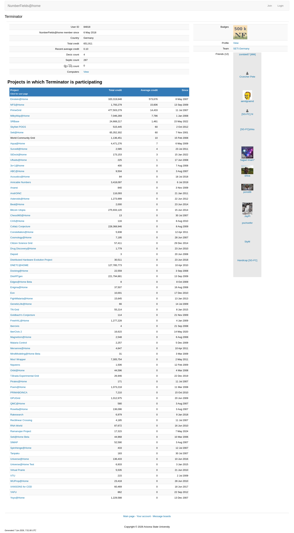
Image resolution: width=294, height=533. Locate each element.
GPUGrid (15, 398)
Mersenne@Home (20, 348)
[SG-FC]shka (247, 129)
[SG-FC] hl (247, 114)
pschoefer (247, 222)
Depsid (14, 254)
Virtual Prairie (17, 470)
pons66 (247, 192)
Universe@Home (19, 459)
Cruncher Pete (247, 76)
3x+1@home (17, 165)
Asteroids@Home (19, 198)
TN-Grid (14, 309)
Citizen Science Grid (21, 243)
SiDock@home (18, 154)
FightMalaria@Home (21, 298)
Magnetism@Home (20, 337)
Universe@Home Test (22, 464)
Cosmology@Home (21, 237)
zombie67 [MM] (247, 54)
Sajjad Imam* (247, 160)
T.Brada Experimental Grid (24, 375)
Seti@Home (16, 132)
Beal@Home (17, 204)
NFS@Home (17, 104)
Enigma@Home (19, 287)
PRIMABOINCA (18, 392)
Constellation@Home (21, 232)
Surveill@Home (18, 149)
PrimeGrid (15, 110)
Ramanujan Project (20, 431)
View (86, 71)
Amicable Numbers (20, 182)
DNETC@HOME (19, 265)
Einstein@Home (19, 99)
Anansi (14, 187)
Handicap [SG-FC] (247, 260)
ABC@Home (17, 171)
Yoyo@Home (17, 497)
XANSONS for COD (21, 486)
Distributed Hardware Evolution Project (31, 259)
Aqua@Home (17, 143)
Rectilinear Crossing (21, 420)
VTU (12, 475)
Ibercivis (14, 326)
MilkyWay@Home (20, 115)
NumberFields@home (24, 6)
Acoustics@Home (20, 176)
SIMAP (14, 442)
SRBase (14, 121)
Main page (129, 516)
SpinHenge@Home (20, 448)
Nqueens (15, 364)
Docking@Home (19, 270)
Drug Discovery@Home (23, 248)
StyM (247, 241)
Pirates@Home (18, 381)
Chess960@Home (20, 215)
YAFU (13, 492)
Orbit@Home (17, 370)
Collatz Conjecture (20, 226)
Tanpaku (15, 453)
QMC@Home (17, 403)
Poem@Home (18, 387)
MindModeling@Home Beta (25, 353)
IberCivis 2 (16, 331)
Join (269, 5)
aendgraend (247, 101)
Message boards (162, 516)
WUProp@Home (19, 481)
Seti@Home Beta (19, 436)
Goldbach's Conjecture (22, 315)
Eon (12, 292)
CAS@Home (17, 221)
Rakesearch (16, 414)
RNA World (16, 425)
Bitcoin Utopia (17, 210)
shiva (247, 175)
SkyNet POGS (18, 126)
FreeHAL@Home (19, 320)
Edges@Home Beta (21, 281)
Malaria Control (18, 342)
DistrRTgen (16, 276)
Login (281, 5)
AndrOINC (16, 193)
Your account (143, 516)
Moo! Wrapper (18, 359)
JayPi (247, 216)
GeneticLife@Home (21, 304)
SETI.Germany (241, 48)
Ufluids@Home (18, 160)
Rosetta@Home (19, 409)
